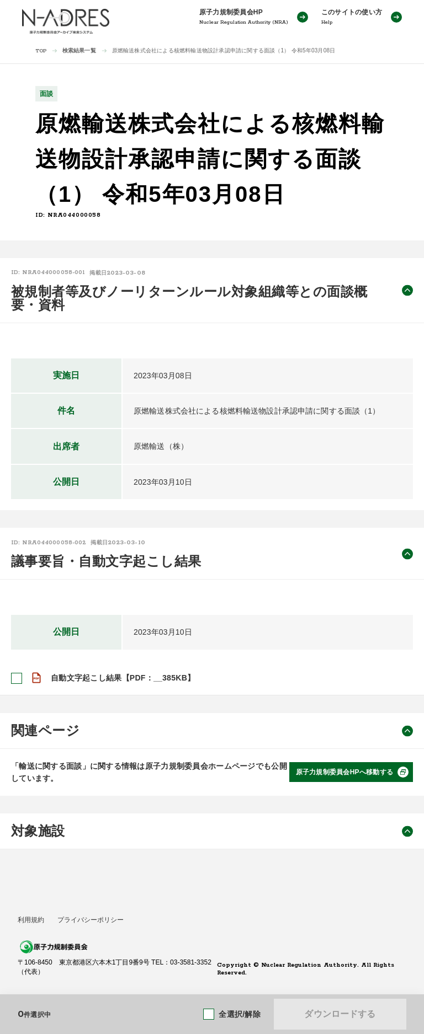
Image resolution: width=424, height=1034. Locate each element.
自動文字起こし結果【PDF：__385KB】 (123, 677)
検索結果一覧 (79, 50)
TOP (41, 51)
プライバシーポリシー (90, 920)
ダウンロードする (339, 1014)
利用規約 (31, 920)
